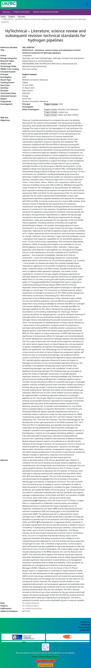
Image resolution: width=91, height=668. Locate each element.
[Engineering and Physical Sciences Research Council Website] (67, 636)
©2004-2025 (85, 630)
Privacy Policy (84, 627)
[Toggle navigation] (86, 4)
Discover (6, 12)
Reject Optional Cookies (45, 661)
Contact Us (85, 622)
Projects (11, 16)
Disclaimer (85, 624)
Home (3, 16)
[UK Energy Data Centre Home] (8, 4)
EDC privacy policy (45, 665)
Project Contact (50, 109)
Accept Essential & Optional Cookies (45, 657)
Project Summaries (21, 12)
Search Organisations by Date (45, 12)
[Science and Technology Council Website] (23, 636)
